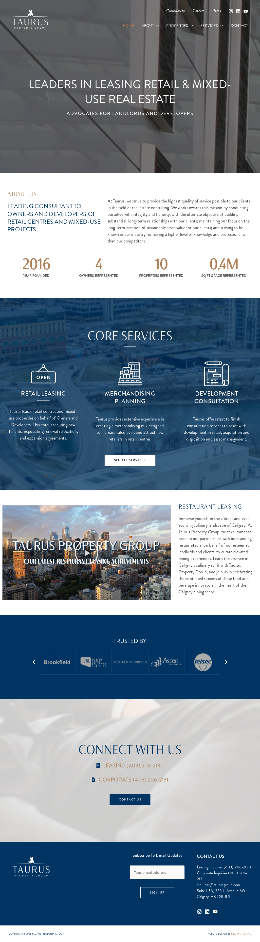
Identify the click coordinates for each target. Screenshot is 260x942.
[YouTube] (245, 11)
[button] (156, 25)
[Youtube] (215, 911)
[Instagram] (231, 11)
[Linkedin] (238, 11)
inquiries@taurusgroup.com (218, 885)
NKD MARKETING (241, 934)
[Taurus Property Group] (30, 18)
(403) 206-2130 (237, 867)
